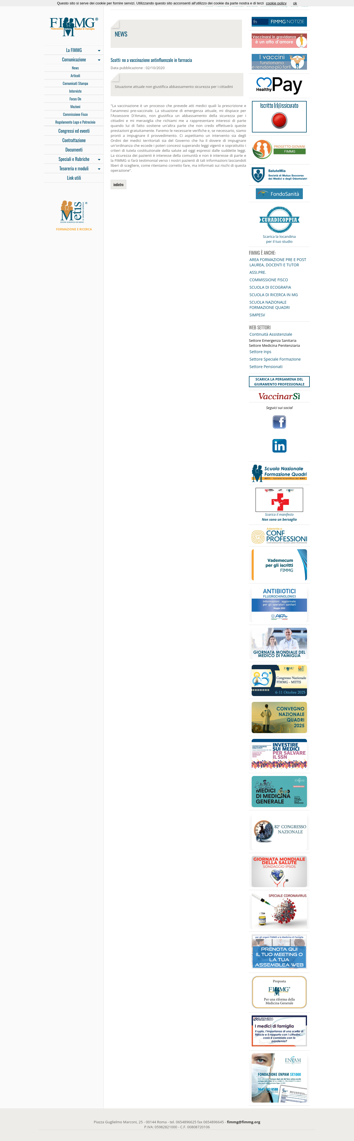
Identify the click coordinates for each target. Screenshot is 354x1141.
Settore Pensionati (266, 366)
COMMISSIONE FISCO (268, 279)
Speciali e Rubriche (72, 159)
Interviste (75, 91)
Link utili (74, 177)
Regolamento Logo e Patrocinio (75, 122)
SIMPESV (257, 314)
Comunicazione (72, 60)
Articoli (75, 75)
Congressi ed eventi (74, 130)
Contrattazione (74, 140)
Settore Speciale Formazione (275, 359)
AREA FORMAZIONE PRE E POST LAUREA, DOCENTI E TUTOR (277, 262)
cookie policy (276, 3)
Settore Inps (260, 351)
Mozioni (75, 106)
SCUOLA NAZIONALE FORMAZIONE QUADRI (269, 304)
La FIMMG (72, 50)
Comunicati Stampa (75, 83)
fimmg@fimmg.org (243, 1121)
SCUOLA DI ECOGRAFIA (270, 287)
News (75, 68)
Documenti (73, 149)
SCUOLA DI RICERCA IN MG (273, 294)
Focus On (75, 98)
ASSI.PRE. (257, 272)
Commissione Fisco (75, 114)
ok (295, 3)
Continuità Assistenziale (270, 334)
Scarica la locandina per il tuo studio (279, 239)
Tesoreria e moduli (72, 169)
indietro (118, 184)
